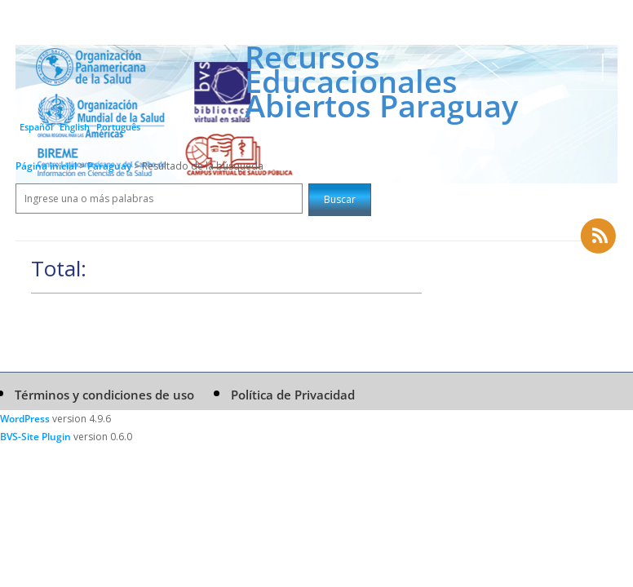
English (75, 127)
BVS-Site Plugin (35, 437)
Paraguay (110, 166)
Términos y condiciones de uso (104, 394)
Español (36, 127)
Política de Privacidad (293, 394)
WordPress (25, 419)
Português (118, 127)
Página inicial (46, 166)
